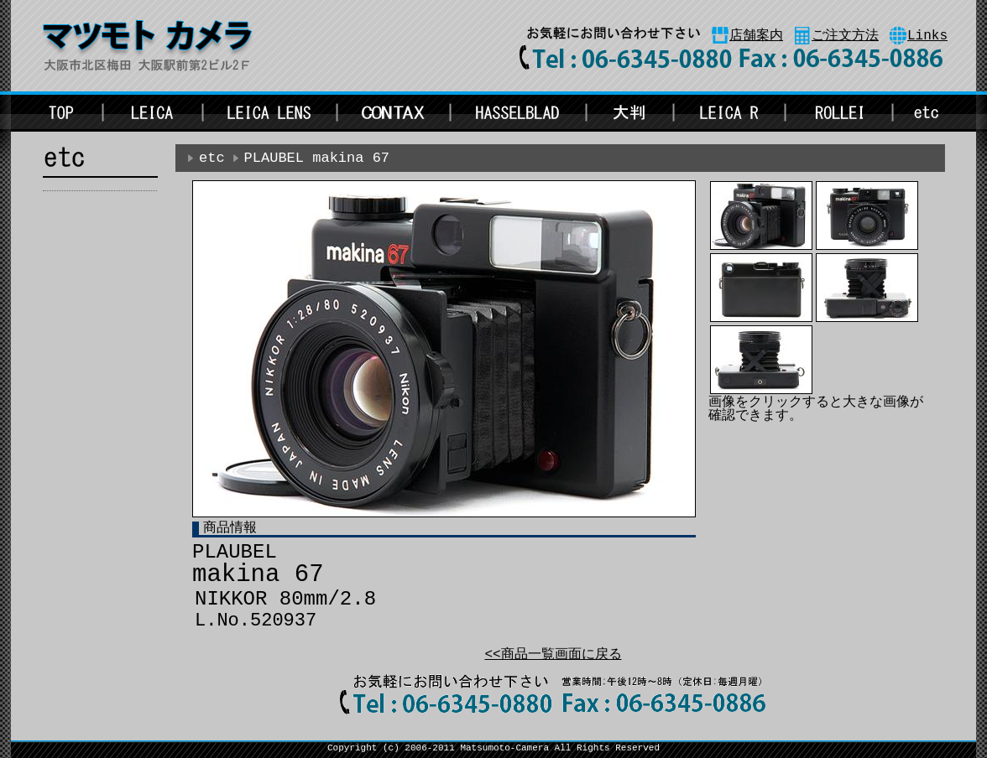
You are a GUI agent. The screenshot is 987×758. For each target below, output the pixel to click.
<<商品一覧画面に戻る (552, 655)
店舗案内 (756, 36)
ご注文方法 (845, 36)
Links (927, 36)
